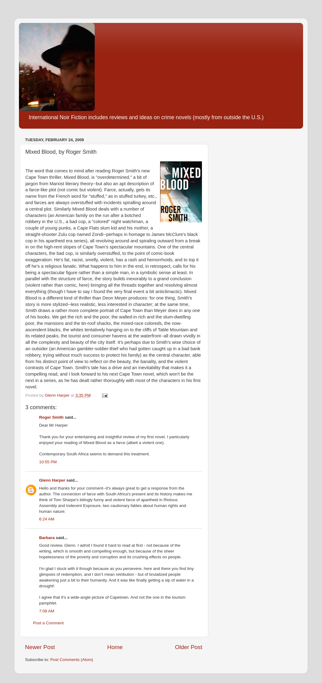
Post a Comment (48, 623)
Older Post (188, 647)
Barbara (47, 537)
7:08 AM (46, 611)
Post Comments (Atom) (71, 659)
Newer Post (40, 647)
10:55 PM (48, 462)
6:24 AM (46, 519)
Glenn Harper (52, 480)
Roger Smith (51, 417)
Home (115, 647)
